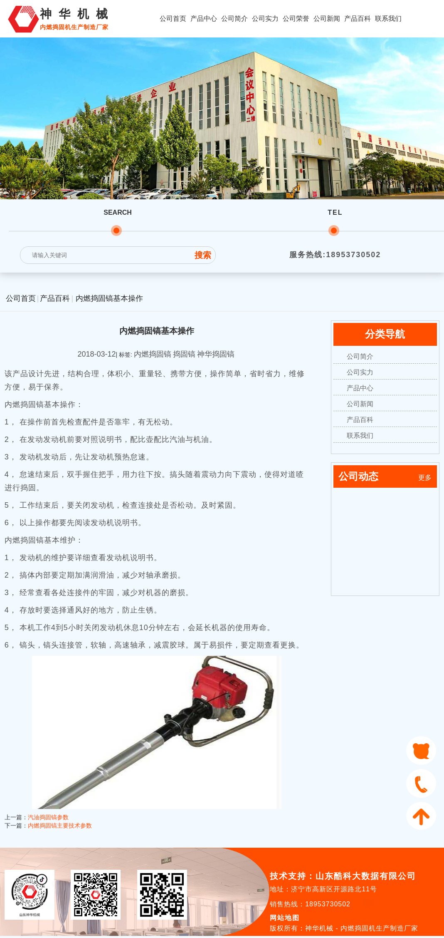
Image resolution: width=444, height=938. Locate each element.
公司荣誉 (296, 18)
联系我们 (388, 18)
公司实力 (265, 18)
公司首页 (173, 18)
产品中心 (203, 18)
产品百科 (357, 18)
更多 (425, 477)
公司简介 (234, 18)
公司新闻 (326, 18)
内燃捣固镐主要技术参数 (60, 811)
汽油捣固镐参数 (48, 802)
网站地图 (285, 917)
